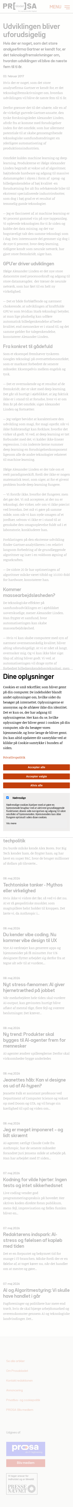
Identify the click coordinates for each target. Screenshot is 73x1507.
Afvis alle (36, 785)
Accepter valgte (36, 776)
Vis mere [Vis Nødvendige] (11, 823)
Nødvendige (16, 797)
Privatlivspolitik (14, 757)
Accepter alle (36, 767)
